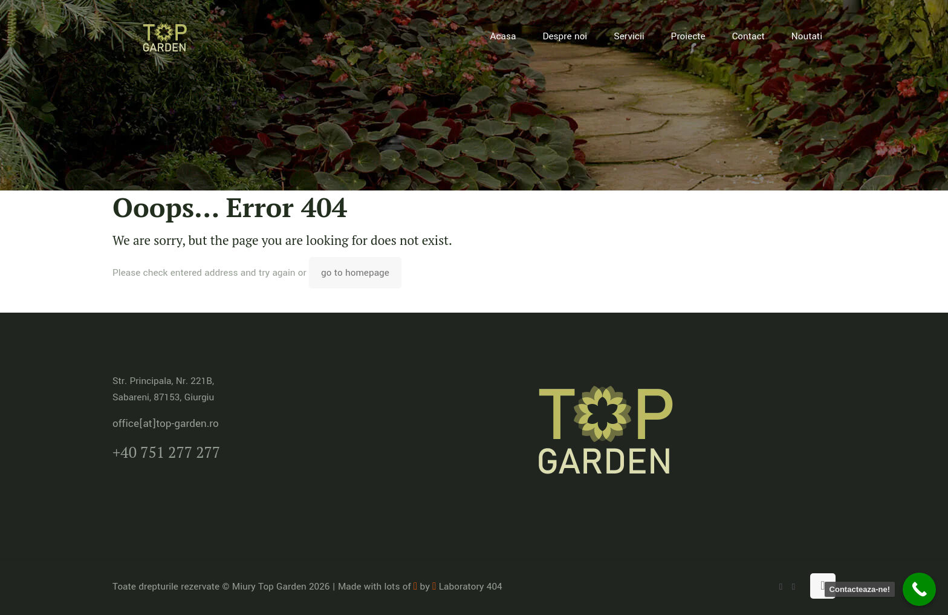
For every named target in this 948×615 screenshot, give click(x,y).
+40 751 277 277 (166, 452)
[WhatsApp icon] (780, 587)
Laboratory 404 (467, 586)
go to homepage (355, 272)
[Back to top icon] (823, 586)
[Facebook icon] (793, 587)
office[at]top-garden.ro (165, 423)
